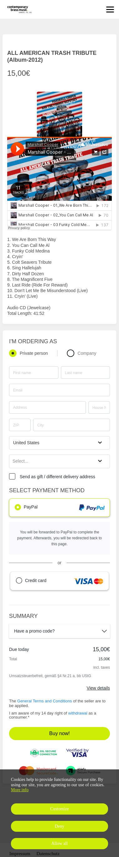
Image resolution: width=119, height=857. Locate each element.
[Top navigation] (110, 9)
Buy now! (59, 733)
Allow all (59, 843)
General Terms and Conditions (44, 701)
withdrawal (77, 713)
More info (19, 789)
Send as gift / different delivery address (57, 476)
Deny (59, 826)
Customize (59, 808)
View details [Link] (98, 688)
